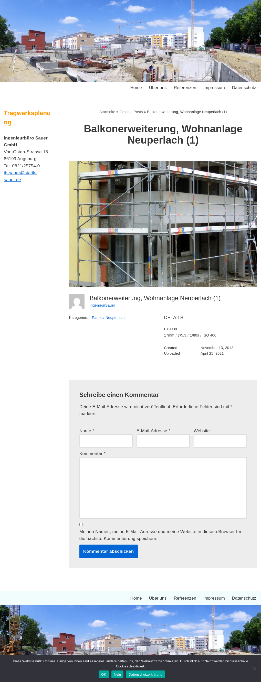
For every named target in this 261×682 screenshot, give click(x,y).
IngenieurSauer (102, 305)
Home (135, 87)
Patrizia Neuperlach (108, 318)
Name (87, 431)
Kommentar (92, 453)
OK (103, 674)
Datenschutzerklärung (145, 674)
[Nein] (254, 668)
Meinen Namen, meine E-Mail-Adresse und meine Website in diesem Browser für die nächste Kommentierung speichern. (160, 535)
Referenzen (185, 87)
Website (202, 431)
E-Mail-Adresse (153, 431)
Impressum (214, 87)
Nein (117, 674)
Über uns (157, 87)
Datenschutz (244, 87)
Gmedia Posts (131, 112)
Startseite (107, 112)
